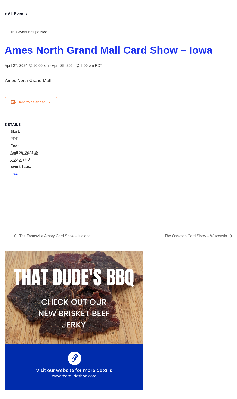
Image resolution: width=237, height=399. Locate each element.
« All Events (16, 14)
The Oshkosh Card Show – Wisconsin (196, 236)
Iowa (14, 174)
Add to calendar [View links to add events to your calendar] (32, 102)
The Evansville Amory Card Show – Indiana (54, 236)
